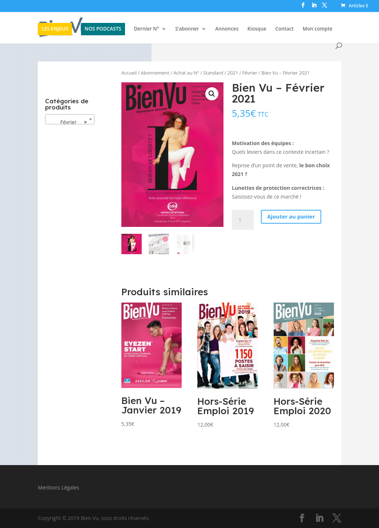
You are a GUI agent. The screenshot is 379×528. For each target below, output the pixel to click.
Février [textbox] (67, 122)
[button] (211, 93)
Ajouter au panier (291, 216)
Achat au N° (186, 72)
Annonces (226, 29)
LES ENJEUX (54, 28)
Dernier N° (146, 29)
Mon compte (317, 29)
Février (249, 72)
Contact (284, 29)
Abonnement (155, 72)
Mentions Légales (58, 487)
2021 (232, 72)
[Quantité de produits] (243, 220)
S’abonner (187, 29)
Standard (213, 72)
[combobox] (69, 119)
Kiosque (256, 29)
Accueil (129, 72)
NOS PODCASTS (103, 28)
